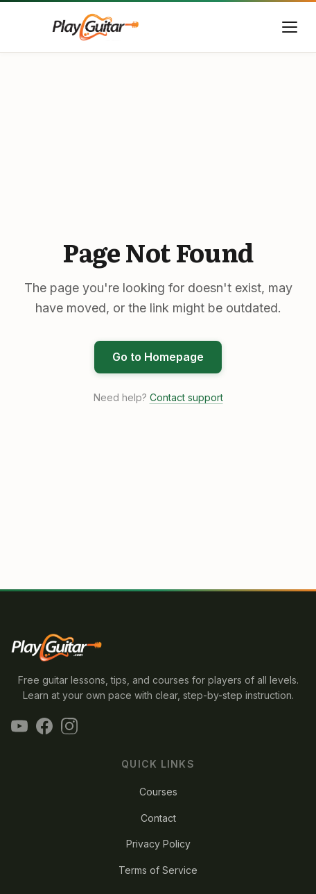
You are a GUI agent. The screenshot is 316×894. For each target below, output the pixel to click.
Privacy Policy (158, 844)
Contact (158, 818)
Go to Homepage (158, 357)
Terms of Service (158, 870)
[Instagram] (69, 726)
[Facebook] (44, 726)
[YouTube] (19, 726)
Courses (158, 792)
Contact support (186, 397)
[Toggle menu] (289, 27)
